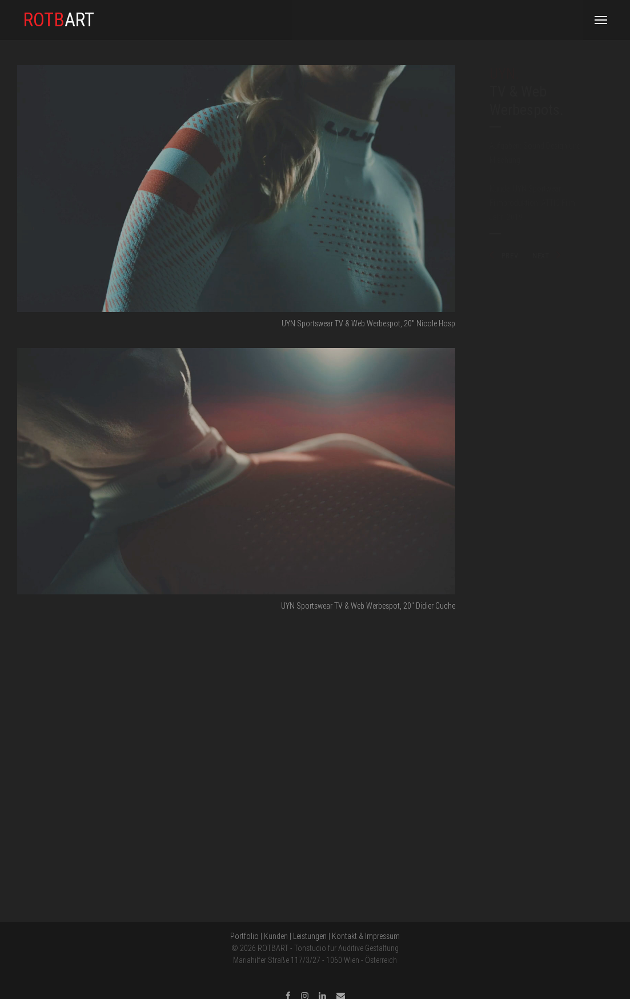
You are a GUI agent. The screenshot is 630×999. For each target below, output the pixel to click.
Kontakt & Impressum (366, 936)
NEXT (547, 255)
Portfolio (244, 936)
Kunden (276, 936)
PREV (503, 255)
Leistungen (310, 936)
